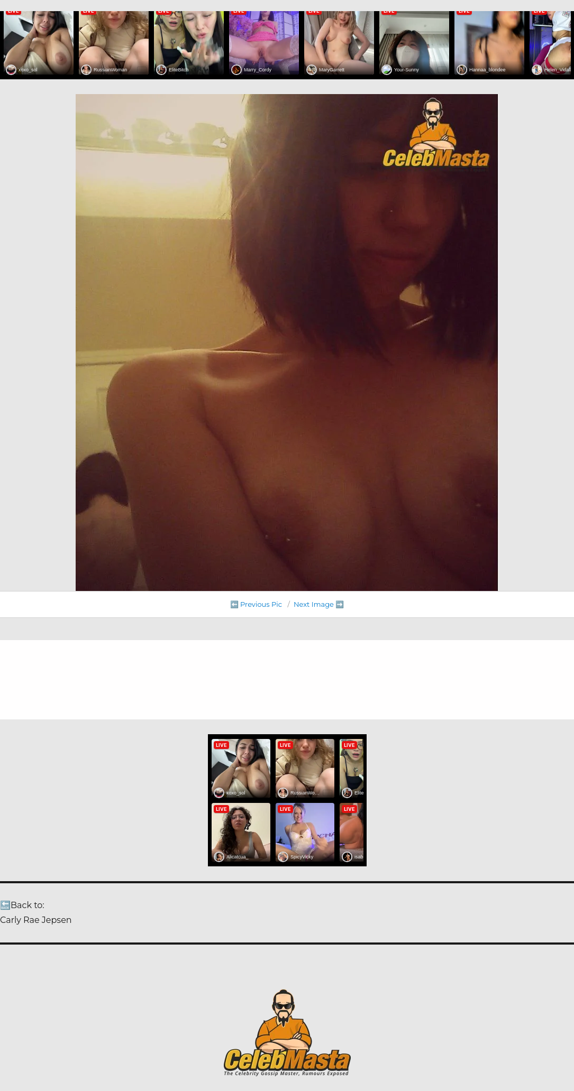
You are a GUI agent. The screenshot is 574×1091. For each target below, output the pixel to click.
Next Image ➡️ (319, 604)
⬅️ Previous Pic (256, 604)
